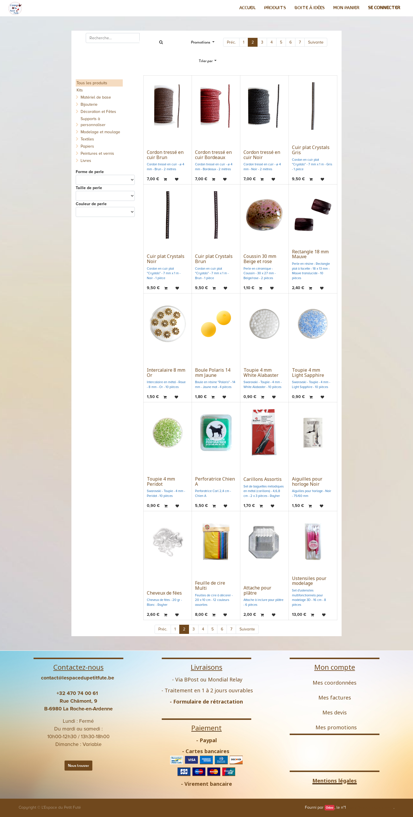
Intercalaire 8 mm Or (166, 372)
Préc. (231, 42)
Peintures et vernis (97, 153)
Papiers (87, 146)
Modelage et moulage (100, 132)
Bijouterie (89, 104)
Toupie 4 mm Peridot (161, 481)
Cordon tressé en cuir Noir (261, 154)
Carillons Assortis (262, 479)
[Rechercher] (160, 42)
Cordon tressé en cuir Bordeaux (213, 154)
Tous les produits (92, 83)
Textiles (87, 139)
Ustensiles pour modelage (309, 581)
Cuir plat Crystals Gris (311, 150)
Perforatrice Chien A (215, 481)
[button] (207, 61)
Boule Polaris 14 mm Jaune (212, 372)
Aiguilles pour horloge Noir (307, 481)
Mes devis (334, 712)
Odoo (329, 808)
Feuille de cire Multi (210, 585)
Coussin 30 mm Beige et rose (259, 259)
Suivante (316, 42)
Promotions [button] (201, 42)
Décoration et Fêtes (98, 111)
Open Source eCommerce (370, 807)
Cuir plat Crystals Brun (214, 259)
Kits (80, 90)
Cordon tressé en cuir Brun (165, 154)
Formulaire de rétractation (208, 701)
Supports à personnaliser (93, 121)
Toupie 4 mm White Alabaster (260, 372)
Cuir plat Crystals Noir (165, 259)
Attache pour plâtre (257, 590)
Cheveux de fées (164, 593)
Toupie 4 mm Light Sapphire (308, 372)
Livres (86, 160)
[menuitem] (247, 7)
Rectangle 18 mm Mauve (310, 254)
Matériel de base (96, 97)
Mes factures (334, 697)
